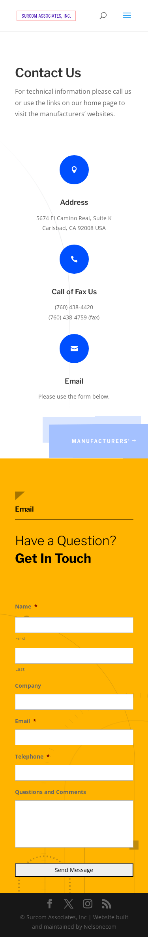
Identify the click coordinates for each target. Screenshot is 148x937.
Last (20, 669)
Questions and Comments (50, 792)
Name (26, 606)
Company (28, 685)
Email (25, 721)
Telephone (32, 756)
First (20, 638)
